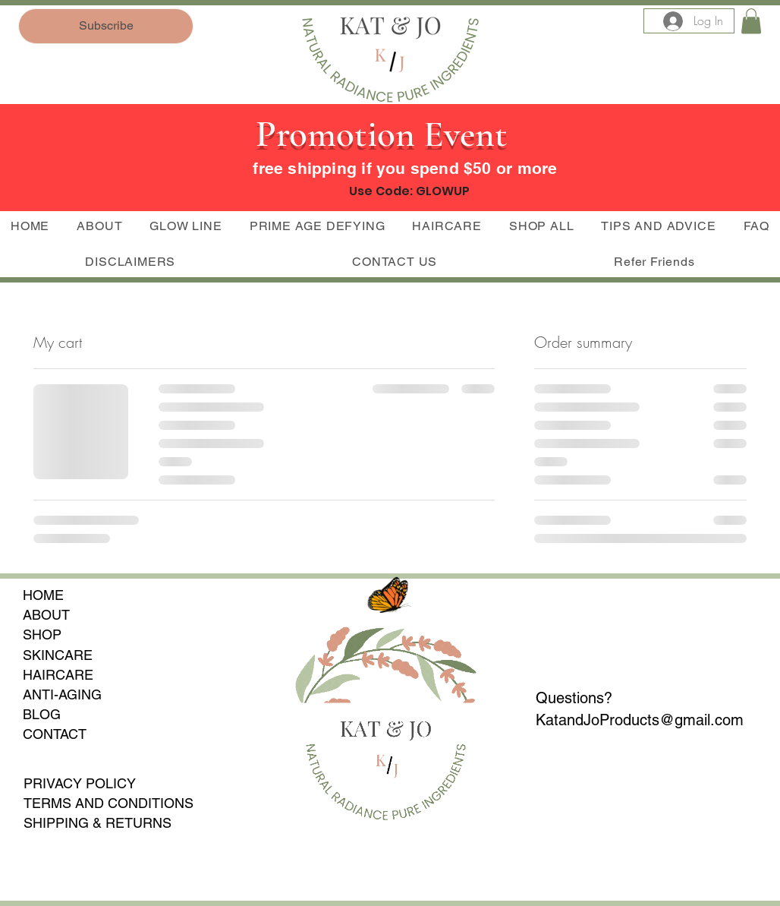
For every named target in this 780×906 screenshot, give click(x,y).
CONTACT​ (54, 734)
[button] (751, 20)
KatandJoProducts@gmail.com (640, 720)
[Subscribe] (105, 26)
